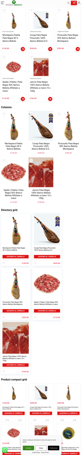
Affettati (5, 431)
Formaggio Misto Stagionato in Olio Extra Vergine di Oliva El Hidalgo (68, 394)
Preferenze (53, 448)
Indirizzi (59, 425)
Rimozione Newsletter (37, 435)
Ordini (59, 428)
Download (60, 431)
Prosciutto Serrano (8, 435)
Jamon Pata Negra (35, 33)
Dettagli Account (62, 422)
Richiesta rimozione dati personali (40, 431)
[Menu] (2, 3)
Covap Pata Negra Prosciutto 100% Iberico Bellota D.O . (39, 39)
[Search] (68, 3)
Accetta (28, 448)
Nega (41, 448)
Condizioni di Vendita (36, 428)
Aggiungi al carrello (23, 50)
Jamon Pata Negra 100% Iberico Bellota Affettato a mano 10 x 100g (41, 196)
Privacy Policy (45, 452)
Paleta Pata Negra (8, 33)
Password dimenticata (64, 435)
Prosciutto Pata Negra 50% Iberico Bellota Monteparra (67, 39)
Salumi (5, 428)
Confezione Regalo (9, 441)
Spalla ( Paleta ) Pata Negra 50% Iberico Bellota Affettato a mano (13, 196)
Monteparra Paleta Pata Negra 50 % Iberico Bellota (11, 39)
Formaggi (6, 438)
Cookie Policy (36, 452)
